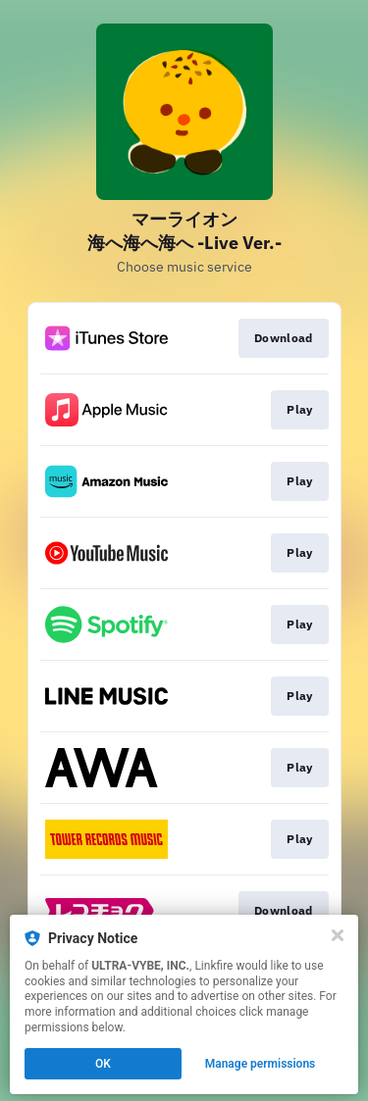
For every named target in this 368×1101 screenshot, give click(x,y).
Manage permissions (260, 1064)
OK (103, 1064)
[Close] (337, 935)
